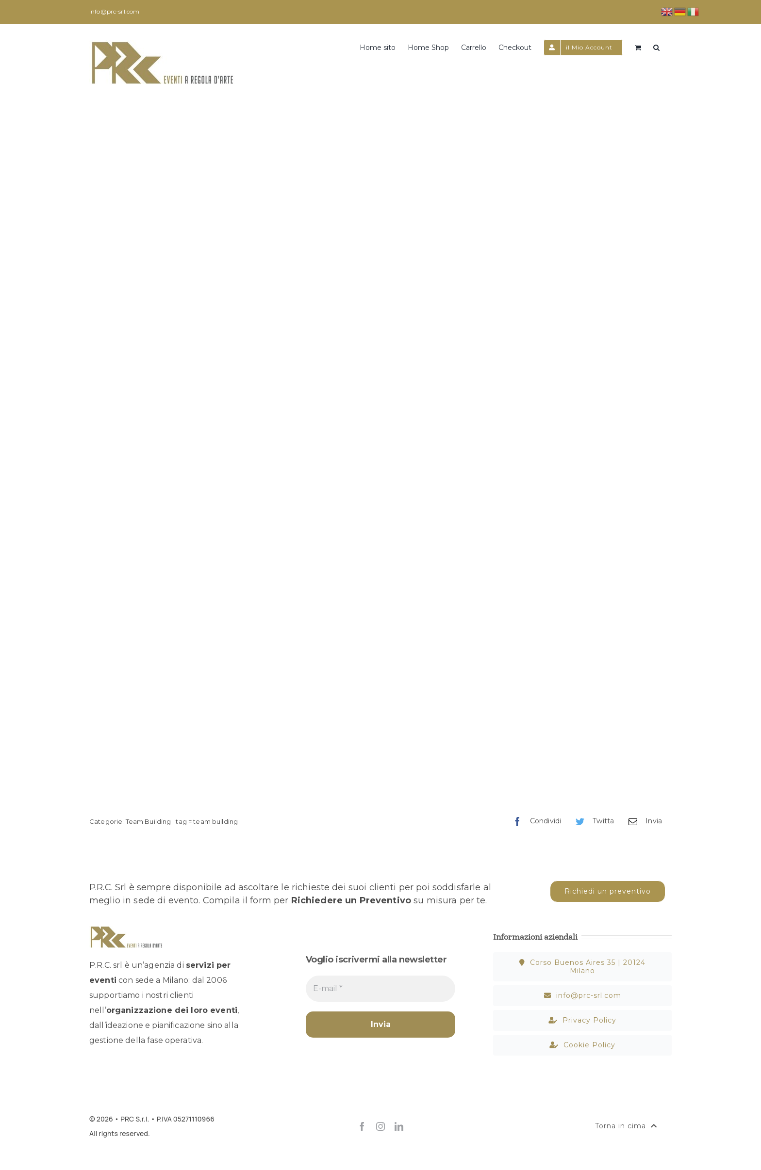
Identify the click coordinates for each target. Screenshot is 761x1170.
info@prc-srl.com (114, 11)
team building (215, 821)
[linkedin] (399, 1126)
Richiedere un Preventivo (351, 900)
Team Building (148, 821)
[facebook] (362, 1126)
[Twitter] (592, 821)
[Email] (643, 821)
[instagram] (380, 1126)
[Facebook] (534, 821)
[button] (656, 46)
